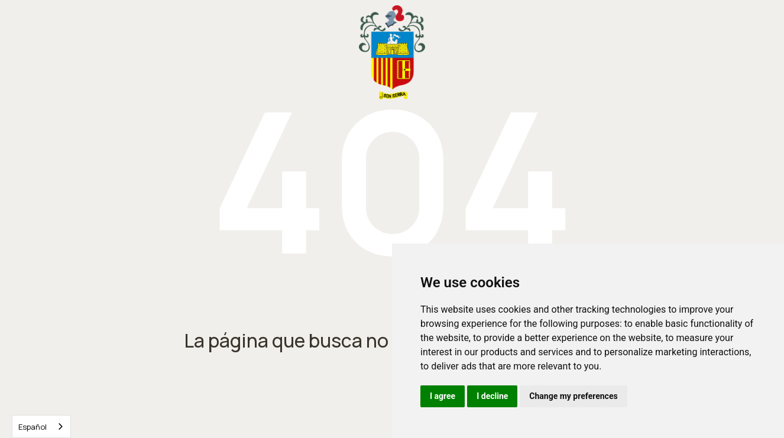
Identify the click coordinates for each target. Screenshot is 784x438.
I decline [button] (492, 396)
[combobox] (41, 426)
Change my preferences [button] (573, 396)
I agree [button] (442, 396)
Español (32, 426)
